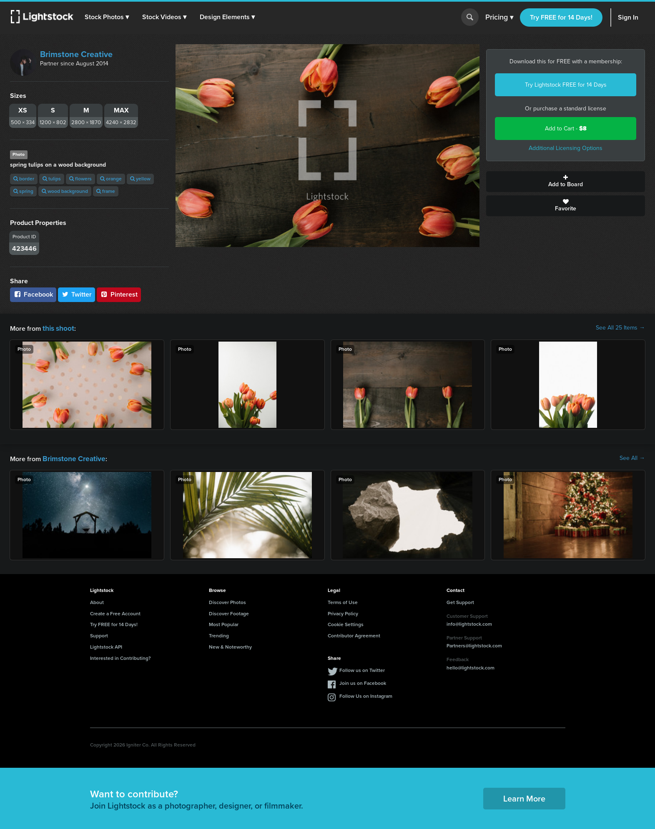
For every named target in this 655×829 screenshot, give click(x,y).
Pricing (499, 17)
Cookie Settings (346, 623)
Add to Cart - (566, 128)
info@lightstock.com (469, 622)
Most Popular (223, 623)
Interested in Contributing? (120, 656)
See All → (632, 457)
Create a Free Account (115, 612)
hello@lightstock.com (470, 666)
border (23, 178)
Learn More (524, 797)
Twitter (76, 294)
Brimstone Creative (76, 54)
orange (111, 178)
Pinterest (119, 294)
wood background (65, 191)
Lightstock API (106, 645)
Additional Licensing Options (565, 148)
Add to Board (565, 182)
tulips (52, 178)
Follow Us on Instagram (365, 694)
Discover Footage (229, 612)
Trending (219, 634)
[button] (108, 17)
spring (23, 191)
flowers (80, 178)
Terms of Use (343, 600)
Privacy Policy (343, 612)
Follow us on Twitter (362, 668)
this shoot (57, 327)
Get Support (460, 600)
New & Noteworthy (230, 645)
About (97, 600)
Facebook (33, 294)
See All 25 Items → (620, 328)
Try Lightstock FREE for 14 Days (566, 84)
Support (99, 634)
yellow (140, 178)
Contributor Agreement (354, 634)
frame (105, 191)
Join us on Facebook (362, 681)
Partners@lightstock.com (474, 644)
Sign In (628, 17)
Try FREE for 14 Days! (561, 17)
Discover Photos (227, 600)
